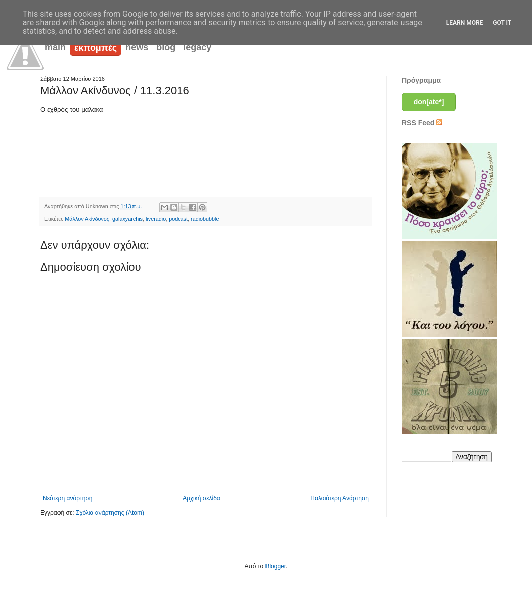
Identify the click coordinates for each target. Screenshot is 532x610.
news (136, 47)
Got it (502, 22)
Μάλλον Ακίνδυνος (87, 219)
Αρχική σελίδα (201, 498)
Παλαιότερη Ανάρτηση (339, 498)
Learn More (464, 22)
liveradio (156, 219)
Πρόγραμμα (421, 80)
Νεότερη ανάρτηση (67, 498)
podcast (178, 219)
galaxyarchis (127, 219)
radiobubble (205, 219)
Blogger (275, 566)
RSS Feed (422, 123)
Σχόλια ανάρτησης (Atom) (110, 512)
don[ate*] (429, 102)
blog (165, 47)
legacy (197, 47)
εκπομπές (95, 48)
